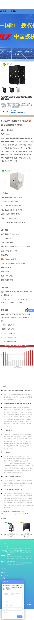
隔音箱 (27, 121)
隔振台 (3, 259)
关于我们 (3, 572)
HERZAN (9, 555)
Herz (8, 546)
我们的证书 (4, 575)
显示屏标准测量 (17, 551)
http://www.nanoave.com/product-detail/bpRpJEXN (15, 514)
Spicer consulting (11, 561)
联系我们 (14, 11)
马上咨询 (5, 112)
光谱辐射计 (5, 551)
